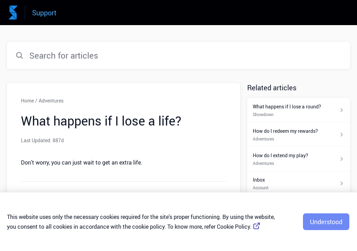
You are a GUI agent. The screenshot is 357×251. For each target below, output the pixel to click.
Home (27, 100)
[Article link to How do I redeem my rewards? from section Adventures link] (298, 134)
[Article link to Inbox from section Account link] (298, 183)
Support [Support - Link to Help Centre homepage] (44, 12)
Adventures (51, 100)
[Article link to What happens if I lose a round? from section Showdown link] (298, 110)
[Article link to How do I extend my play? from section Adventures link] (298, 159)
